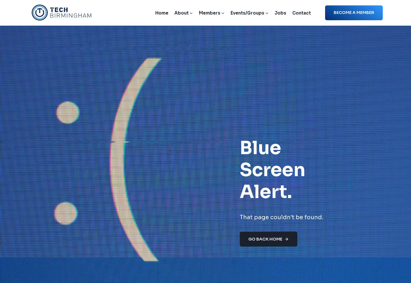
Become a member (354, 12)
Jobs (280, 13)
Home (161, 13)
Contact (301, 13)
